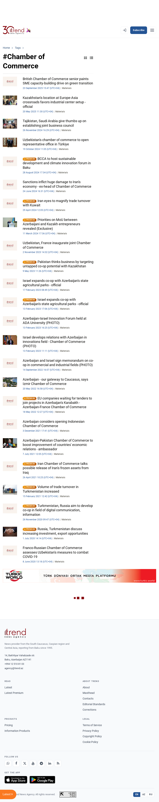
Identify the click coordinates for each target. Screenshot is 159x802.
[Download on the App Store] (16, 779)
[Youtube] (33, 763)
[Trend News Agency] (15, 633)
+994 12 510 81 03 (14, 663)
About (86, 687)
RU (150, 794)
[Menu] (152, 30)
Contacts (88, 698)
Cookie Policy (90, 741)
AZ (143, 794)
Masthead (89, 692)
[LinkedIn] (49, 763)
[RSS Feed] (58, 763)
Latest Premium (14, 692)
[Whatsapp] (8, 763)
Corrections (89, 709)
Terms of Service (92, 725)
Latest (8, 687)
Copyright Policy (92, 736)
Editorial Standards (94, 704)
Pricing (9, 725)
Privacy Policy (91, 730)
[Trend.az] (17, 30)
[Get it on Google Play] (42, 779)
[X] (24, 763)
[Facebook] (16, 763)
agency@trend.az (14, 668)
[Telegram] (41, 763)
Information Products (17, 730)
